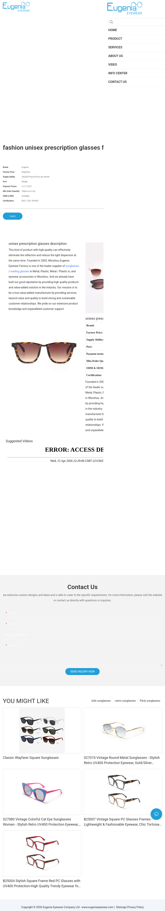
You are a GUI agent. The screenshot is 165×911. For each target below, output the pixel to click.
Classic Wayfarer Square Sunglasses (31, 758)
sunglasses (72, 265)
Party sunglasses (150, 700)
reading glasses (19, 271)
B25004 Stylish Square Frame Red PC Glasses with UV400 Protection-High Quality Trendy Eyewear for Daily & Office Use (41, 884)
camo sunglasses (125, 700)
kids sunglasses (101, 700)
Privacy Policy (135, 907)
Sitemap (120, 907)
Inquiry (13, 216)
